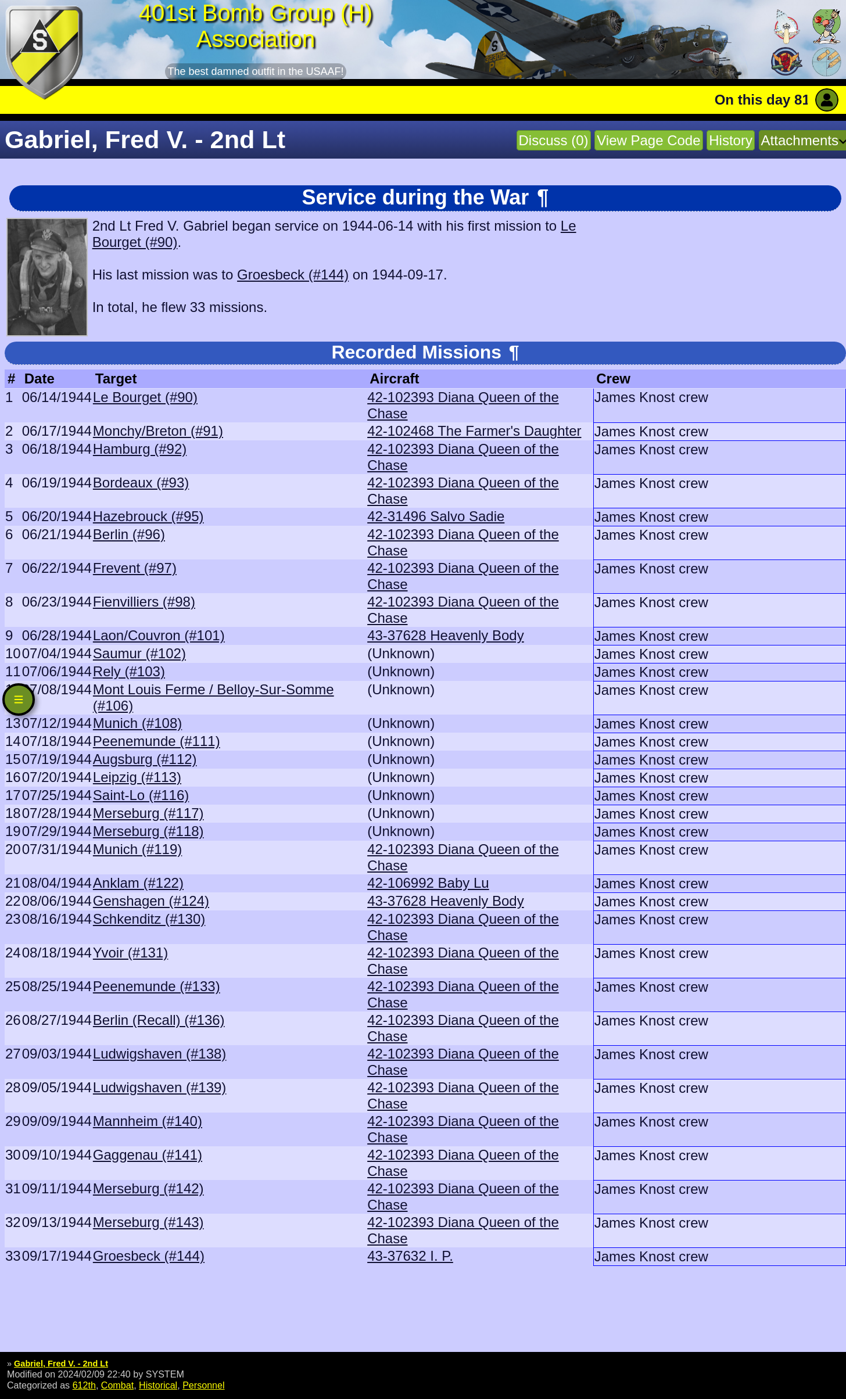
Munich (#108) (137, 723)
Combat (117, 1385)
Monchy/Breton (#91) (158, 431)
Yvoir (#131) (130, 952)
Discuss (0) (554, 140)
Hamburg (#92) (140, 449)
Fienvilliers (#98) (144, 601)
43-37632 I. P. (410, 1256)
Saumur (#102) (139, 653)
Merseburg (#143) (148, 1222)
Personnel (203, 1385)
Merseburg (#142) (148, 1188)
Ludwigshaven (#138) (160, 1053)
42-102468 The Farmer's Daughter (474, 431)
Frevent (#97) (135, 568)
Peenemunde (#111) (156, 741)
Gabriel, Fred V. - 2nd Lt (61, 1363)
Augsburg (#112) (145, 759)
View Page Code (648, 140)
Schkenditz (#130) (149, 919)
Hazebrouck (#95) (148, 516)
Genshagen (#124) (151, 901)
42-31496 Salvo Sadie (435, 516)
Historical (158, 1385)
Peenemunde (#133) (156, 986)
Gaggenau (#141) (147, 1155)
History (730, 140)
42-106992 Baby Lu (428, 883)
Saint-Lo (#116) (141, 795)
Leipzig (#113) (137, 777)
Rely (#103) (129, 671)
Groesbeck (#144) (293, 274)
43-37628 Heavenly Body (445, 635)
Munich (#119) (137, 849)
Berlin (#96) (129, 534)
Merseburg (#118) (148, 831)
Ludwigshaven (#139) (160, 1087)
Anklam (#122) (138, 883)
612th (84, 1385)
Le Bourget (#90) (145, 397)
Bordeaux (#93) (141, 482)
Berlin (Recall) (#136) (159, 1020)
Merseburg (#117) (148, 813)
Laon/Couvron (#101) (159, 635)
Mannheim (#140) (147, 1121)
